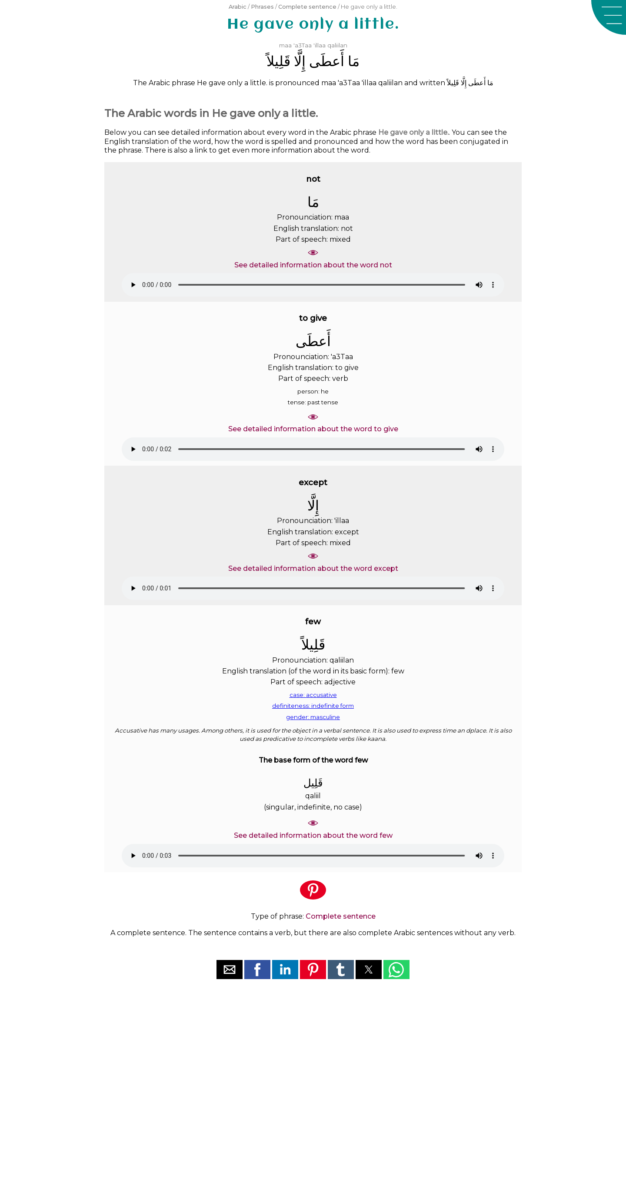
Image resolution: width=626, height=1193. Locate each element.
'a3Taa (302, 45)
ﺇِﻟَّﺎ (300, 61)
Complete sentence (307, 6)
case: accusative (313, 694)
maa (285, 45)
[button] (608, 17)
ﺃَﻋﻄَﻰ (326, 61)
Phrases (262, 6)
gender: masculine (313, 716)
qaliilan (337, 45)
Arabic (237, 6)
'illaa (319, 45)
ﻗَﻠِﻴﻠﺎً (278, 61)
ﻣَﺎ (354, 61)
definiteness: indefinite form (313, 705)
